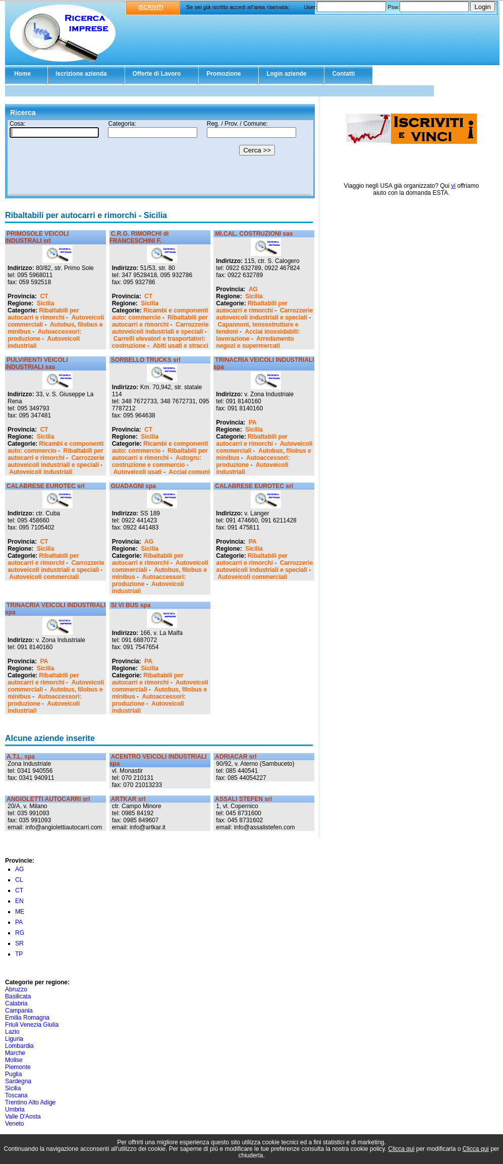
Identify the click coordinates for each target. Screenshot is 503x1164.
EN (19, 901)
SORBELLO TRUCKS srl (146, 359)
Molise (14, 1060)
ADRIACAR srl (235, 756)
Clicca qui (401, 1148)
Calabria (16, 1003)
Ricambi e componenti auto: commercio (160, 314)
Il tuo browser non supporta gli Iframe (160, 158)
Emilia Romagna (27, 1017)
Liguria (14, 1038)
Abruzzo (16, 989)
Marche (15, 1052)
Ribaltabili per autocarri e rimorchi (43, 314)
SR (19, 943)
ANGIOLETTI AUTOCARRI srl (48, 799)
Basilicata (18, 996)
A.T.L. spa (21, 756)
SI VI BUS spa (131, 605)
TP (19, 954)
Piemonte (18, 1067)
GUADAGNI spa (133, 486)
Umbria (15, 1109)
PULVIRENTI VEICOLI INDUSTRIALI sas (36, 363)
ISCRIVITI (150, 7)
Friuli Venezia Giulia (32, 1024)
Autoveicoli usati (138, 471)
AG (253, 289)
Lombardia (19, 1045)
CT (44, 296)
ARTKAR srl (128, 799)
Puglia (13, 1074)
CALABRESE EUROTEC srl (46, 486)
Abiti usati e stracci (180, 345)
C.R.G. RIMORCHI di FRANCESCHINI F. (139, 237)
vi (453, 185)
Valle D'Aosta (23, 1116)
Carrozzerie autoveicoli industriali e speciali (160, 328)
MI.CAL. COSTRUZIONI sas (254, 233)
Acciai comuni (189, 471)
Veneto (14, 1123)
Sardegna (18, 1081)
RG (19, 932)
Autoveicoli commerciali (44, 576)
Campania (19, 1010)
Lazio (12, 1031)
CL (19, 879)
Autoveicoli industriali (40, 471)
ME (19, 911)
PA (253, 422)
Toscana (16, 1095)
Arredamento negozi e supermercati (255, 342)
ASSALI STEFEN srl (243, 799)
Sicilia (45, 303)
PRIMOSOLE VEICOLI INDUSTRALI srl (37, 237)
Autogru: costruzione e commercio (156, 461)
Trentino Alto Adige (30, 1102)
